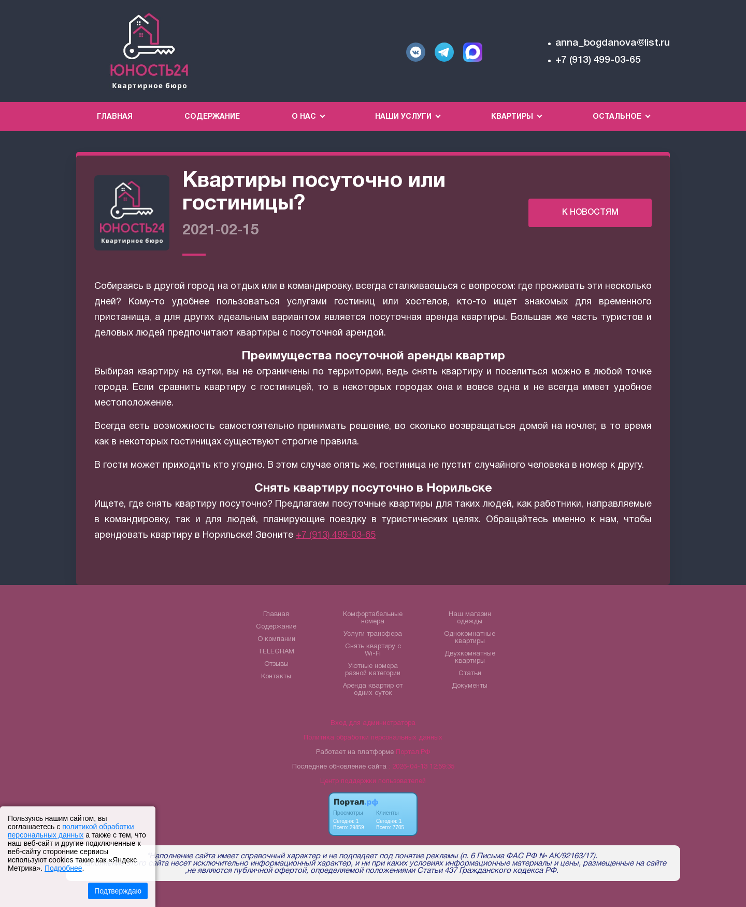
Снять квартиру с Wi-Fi (373, 650)
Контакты (276, 677)
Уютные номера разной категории (372, 670)
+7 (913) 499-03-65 (598, 60)
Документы (469, 686)
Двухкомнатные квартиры (469, 657)
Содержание (212, 117)
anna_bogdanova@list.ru (612, 43)
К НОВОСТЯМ (590, 212)
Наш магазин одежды (470, 618)
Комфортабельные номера (373, 618)
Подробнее (63, 868)
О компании (276, 639)
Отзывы (276, 664)
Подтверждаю (117, 891)
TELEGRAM (276, 652)
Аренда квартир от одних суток (373, 689)
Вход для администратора (373, 723)
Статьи (469, 674)
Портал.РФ (413, 752)
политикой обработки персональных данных (71, 830)
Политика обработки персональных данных (373, 738)
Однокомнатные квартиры (469, 638)
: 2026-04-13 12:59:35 (421, 767)
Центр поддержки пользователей (373, 781)
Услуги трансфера (372, 634)
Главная (115, 117)
